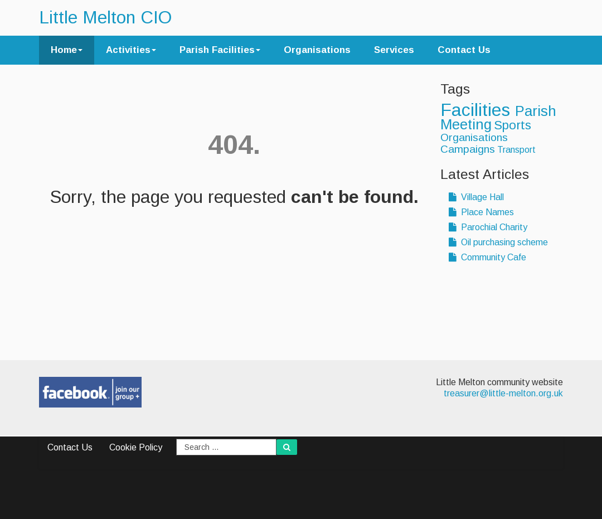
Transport (516, 149)
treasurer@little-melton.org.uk (503, 393)
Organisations (317, 50)
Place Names (481, 212)
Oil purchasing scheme (498, 242)
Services (394, 50)
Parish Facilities (219, 50)
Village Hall (476, 197)
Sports (512, 125)
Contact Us (464, 50)
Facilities (477, 110)
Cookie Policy (135, 447)
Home (66, 50)
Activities (131, 50)
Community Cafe (487, 257)
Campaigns (467, 149)
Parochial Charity (488, 227)
